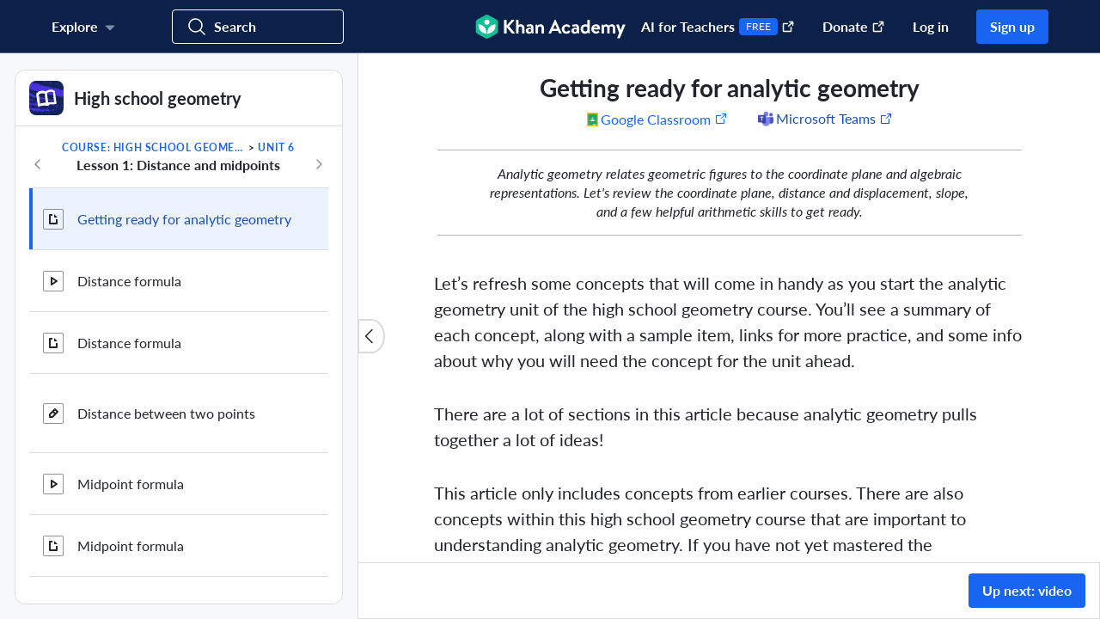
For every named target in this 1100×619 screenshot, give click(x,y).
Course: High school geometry (154, 147)
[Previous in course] (38, 164)
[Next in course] (319, 164)
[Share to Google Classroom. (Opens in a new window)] (657, 118)
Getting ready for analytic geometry (184, 219)
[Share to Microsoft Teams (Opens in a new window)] (824, 118)
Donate (853, 26)
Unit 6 (276, 147)
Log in (931, 26)
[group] (729, 307)
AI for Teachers (718, 26)
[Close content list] (371, 336)
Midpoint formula (130, 483)
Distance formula (129, 281)
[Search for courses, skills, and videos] (258, 26)
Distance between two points (166, 413)
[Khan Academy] (550, 26)
